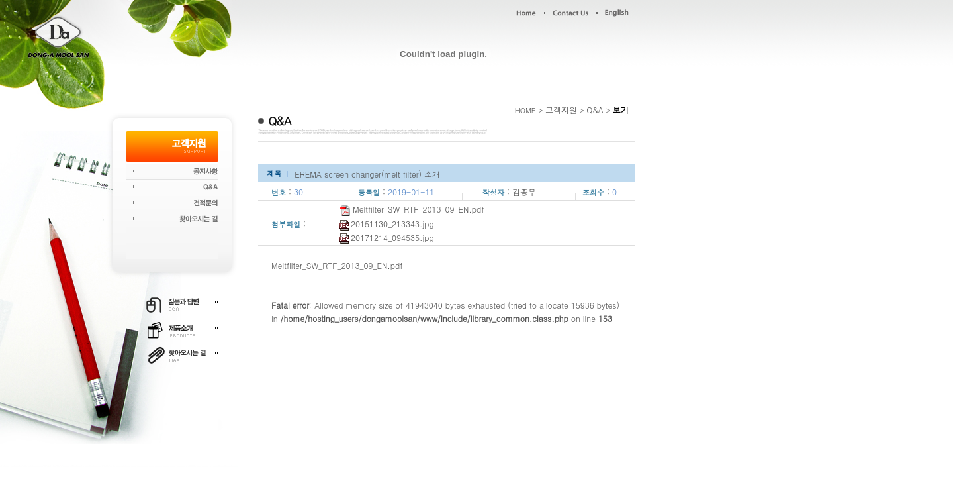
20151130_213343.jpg (386, 223)
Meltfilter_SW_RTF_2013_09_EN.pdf (411, 209)
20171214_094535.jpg (386, 237)
